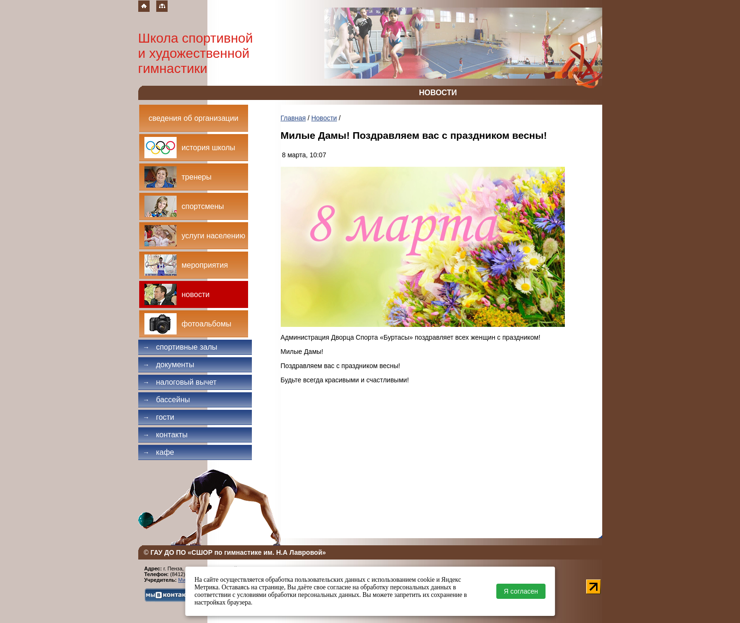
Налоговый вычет (180, 382)
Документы (169, 365)
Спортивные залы (180, 347)
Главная (293, 118)
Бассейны (166, 400)
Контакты (165, 435)
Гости (159, 417)
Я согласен (521, 591)
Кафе (158, 452)
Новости (324, 118)
